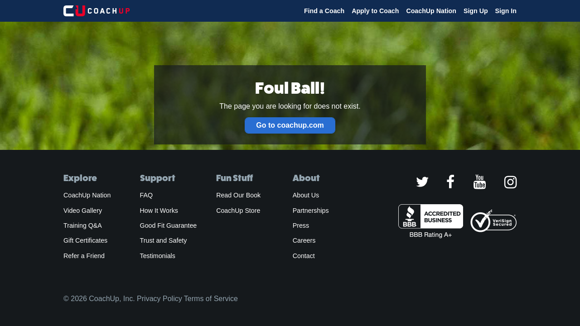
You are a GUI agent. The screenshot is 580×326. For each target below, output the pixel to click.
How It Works (159, 210)
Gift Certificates (85, 240)
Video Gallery (82, 210)
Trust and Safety (163, 240)
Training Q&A (82, 225)
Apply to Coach (375, 10)
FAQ (146, 195)
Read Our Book (238, 195)
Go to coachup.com (290, 125)
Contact (304, 255)
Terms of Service (211, 298)
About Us (306, 195)
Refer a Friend (84, 255)
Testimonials (157, 255)
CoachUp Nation (431, 10)
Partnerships (311, 210)
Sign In (506, 10)
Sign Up (476, 10)
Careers (304, 240)
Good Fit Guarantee (168, 225)
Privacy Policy (159, 298)
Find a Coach (324, 10)
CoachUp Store (238, 210)
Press (301, 225)
